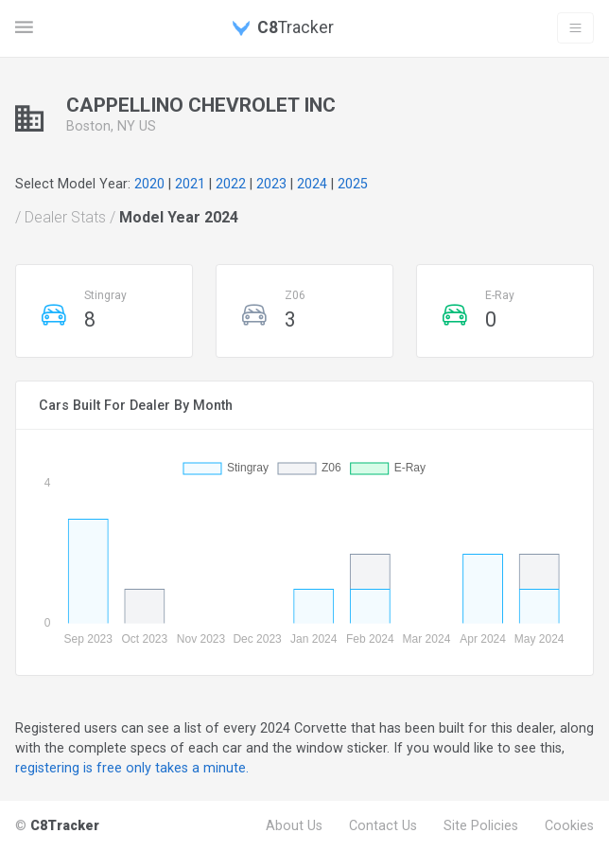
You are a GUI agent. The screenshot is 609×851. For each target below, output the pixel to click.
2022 (231, 183)
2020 (149, 183)
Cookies (569, 825)
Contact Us (383, 825)
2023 (271, 183)
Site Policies (481, 825)
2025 (353, 183)
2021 (190, 183)
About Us (294, 825)
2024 (312, 183)
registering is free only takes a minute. (132, 767)
